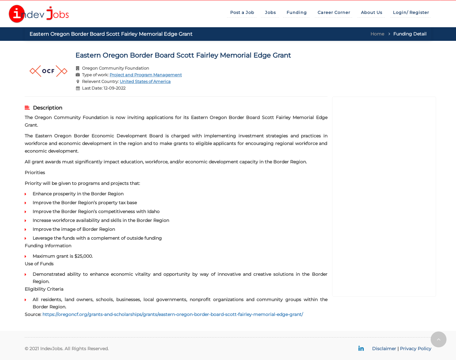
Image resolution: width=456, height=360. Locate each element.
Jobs (270, 12)
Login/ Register (411, 12)
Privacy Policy (415, 348)
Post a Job (242, 12)
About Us (371, 12)
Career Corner (334, 12)
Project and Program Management (146, 74)
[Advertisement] (384, 197)
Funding (297, 12)
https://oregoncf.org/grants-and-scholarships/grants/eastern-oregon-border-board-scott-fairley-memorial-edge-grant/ (172, 314)
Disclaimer (384, 348)
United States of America (145, 81)
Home (377, 34)
